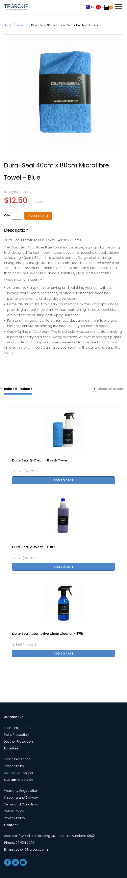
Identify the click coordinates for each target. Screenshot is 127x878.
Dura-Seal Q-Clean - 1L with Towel (40, 460)
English (90, 7)
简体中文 (98, 7)
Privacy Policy (14, 818)
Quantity (8, 215)
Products (22, 25)
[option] (63, 93)
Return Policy (14, 811)
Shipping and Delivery (21, 797)
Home (8, 25)
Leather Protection (18, 741)
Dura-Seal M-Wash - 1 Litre (33, 547)
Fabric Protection (17, 727)
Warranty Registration (21, 790)
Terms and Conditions (21, 804)
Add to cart (38, 216)
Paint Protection (16, 734)
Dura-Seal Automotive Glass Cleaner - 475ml (49, 633)
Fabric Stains (14, 766)
